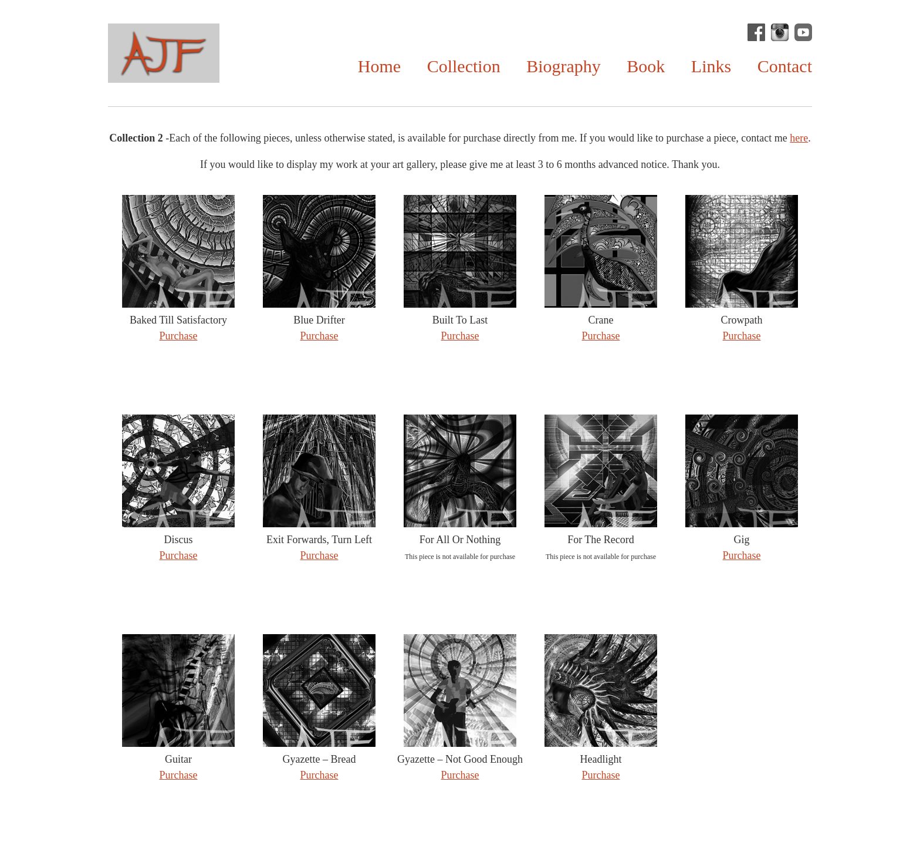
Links (711, 66)
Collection (463, 66)
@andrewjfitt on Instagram (780, 32)
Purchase (179, 336)
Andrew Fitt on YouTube (803, 32)
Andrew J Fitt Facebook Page (756, 32)
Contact (784, 66)
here (799, 138)
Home (379, 66)
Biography (563, 66)
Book (646, 66)
